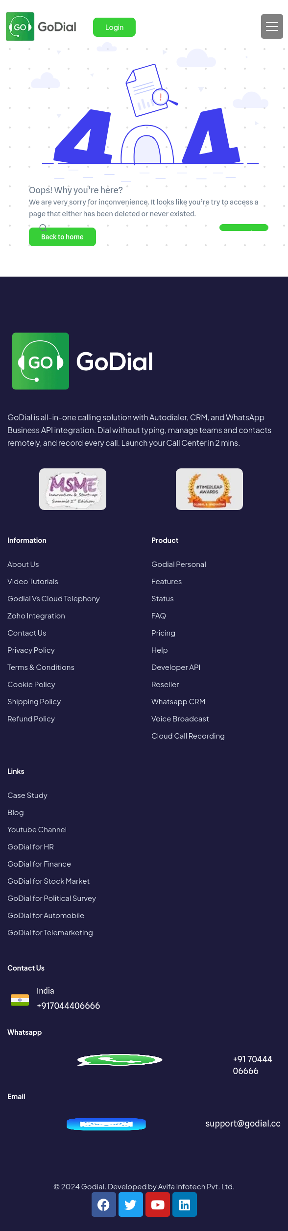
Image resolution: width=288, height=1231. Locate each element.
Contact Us (27, 632)
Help (159, 649)
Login (114, 27)
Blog (15, 812)
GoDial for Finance (39, 863)
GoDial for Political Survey (51, 897)
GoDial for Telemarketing (50, 932)
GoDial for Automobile (45, 915)
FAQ (158, 615)
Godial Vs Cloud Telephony (53, 598)
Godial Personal (178, 563)
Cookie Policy (31, 684)
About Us (23, 563)
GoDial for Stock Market (48, 880)
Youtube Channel (37, 829)
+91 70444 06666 (252, 1065)
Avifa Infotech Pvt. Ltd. (196, 1186)
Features (166, 581)
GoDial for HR (30, 846)
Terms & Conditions (40, 666)
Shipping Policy (34, 701)
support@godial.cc (243, 1123)
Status (162, 598)
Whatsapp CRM (178, 701)
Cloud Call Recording (188, 735)
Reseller (165, 684)
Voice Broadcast (180, 718)
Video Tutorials (32, 581)
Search (244, 230)
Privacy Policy (31, 649)
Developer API (175, 666)
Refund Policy (31, 718)
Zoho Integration (36, 615)
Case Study (27, 794)
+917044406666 (68, 1005)
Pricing (163, 632)
